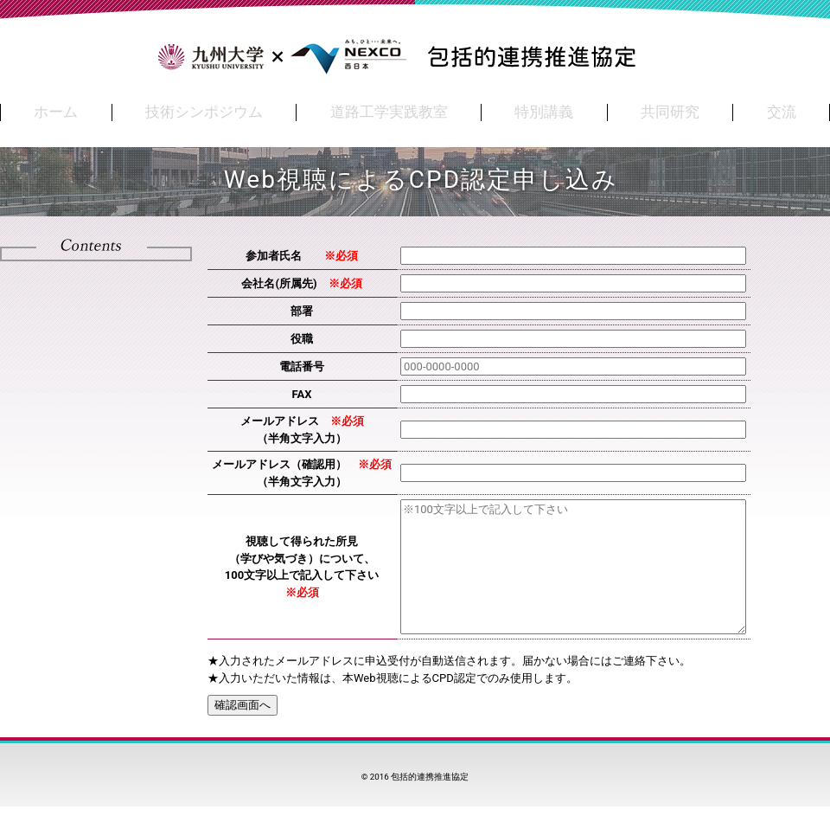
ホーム (56, 112)
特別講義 (543, 112)
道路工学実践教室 (389, 112)
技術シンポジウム (204, 112)
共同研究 (670, 112)
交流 (781, 112)
